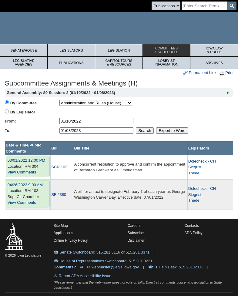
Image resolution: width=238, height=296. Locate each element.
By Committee (23, 103)
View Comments (22, 172)
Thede (193, 173)
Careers (134, 226)
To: (8, 130)
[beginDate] (96, 121)
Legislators (71, 50)
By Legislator (22, 112)
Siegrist (194, 167)
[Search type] (166, 6)
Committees (166, 50)
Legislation (119, 50)
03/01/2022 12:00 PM (26, 160)
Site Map (61, 226)
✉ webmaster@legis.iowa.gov (113, 267)
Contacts (191, 226)
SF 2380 (58, 194)
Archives (214, 63)
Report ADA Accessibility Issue (85, 276)
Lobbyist (166, 62)
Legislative (23, 62)
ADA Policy (193, 233)
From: (10, 121)
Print (226, 73)
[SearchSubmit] (231, 6)
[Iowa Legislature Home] (119, 28)
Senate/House (24, 50)
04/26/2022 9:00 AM (25, 185)
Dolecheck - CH (202, 161)
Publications (71, 63)
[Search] (204, 6)
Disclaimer (136, 240)
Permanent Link (199, 73)
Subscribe (136, 233)
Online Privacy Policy (71, 240)
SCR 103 (59, 167)
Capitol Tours (118, 62)
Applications (63, 233)
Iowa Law (214, 50)
